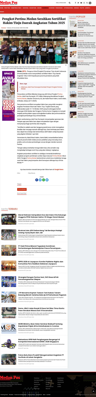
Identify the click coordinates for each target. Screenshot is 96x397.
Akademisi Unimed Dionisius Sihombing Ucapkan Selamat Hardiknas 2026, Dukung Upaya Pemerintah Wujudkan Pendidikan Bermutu (87, 76)
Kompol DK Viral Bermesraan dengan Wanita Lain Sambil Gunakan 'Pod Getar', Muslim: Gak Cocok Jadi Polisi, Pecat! (87, 45)
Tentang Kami (4, 394)
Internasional (68, 8)
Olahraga (45, 8)
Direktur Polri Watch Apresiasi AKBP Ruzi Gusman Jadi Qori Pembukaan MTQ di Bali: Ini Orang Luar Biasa (86, 55)
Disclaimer (39, 394)
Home (1, 8)
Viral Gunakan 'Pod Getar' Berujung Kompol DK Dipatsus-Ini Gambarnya (86, 34)
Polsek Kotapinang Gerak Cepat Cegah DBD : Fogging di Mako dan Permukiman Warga (86, 85)
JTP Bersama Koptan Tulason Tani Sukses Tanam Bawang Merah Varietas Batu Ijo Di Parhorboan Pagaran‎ (42, 294)
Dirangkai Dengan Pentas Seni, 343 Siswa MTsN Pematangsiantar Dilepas (38, 278)
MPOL (24, 71)
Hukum (39, 8)
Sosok (47, 384)
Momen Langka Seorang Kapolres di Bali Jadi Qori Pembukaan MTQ (85, 115)
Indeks (2, 11)
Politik (82, 8)
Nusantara (32, 8)
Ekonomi (52, 8)
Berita (20, 348)
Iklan (44, 394)
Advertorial (60, 382)
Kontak (48, 394)
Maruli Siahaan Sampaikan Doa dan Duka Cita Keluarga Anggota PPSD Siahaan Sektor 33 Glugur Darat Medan (42, 216)
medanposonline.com (84, 394)
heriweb (94, 394)
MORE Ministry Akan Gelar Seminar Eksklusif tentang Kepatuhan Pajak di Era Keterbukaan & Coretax (40, 325)
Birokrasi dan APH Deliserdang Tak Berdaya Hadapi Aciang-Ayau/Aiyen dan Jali (40, 231)
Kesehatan (60, 378)
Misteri (48, 382)
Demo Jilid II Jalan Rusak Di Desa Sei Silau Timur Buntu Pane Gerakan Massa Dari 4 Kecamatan (41, 309)
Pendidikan (59, 8)
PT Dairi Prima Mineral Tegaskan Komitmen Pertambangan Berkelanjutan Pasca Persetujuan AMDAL (39, 248)
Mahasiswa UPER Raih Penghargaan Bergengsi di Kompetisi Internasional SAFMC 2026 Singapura (39, 340)
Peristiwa (7, 8)
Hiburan (76, 8)
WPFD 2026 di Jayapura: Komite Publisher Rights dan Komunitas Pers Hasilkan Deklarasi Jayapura (40, 262)
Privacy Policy (31, 394)
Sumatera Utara (16, 8)
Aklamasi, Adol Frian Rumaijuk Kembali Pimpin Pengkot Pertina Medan (41, 88)
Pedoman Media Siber (20, 394)
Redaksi (3, 28)
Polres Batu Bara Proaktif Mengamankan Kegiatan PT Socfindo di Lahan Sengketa (41, 356)
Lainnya (87, 8)
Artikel (59, 386)
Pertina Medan (22, 98)
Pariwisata (60, 380)
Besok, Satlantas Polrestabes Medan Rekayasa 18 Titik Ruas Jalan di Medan (86, 25)
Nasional (25, 8)
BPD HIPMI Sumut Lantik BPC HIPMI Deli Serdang (86, 63)
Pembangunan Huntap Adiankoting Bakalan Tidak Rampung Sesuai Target (86, 95)
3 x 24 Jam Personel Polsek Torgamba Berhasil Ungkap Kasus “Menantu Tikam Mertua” (86, 106)
